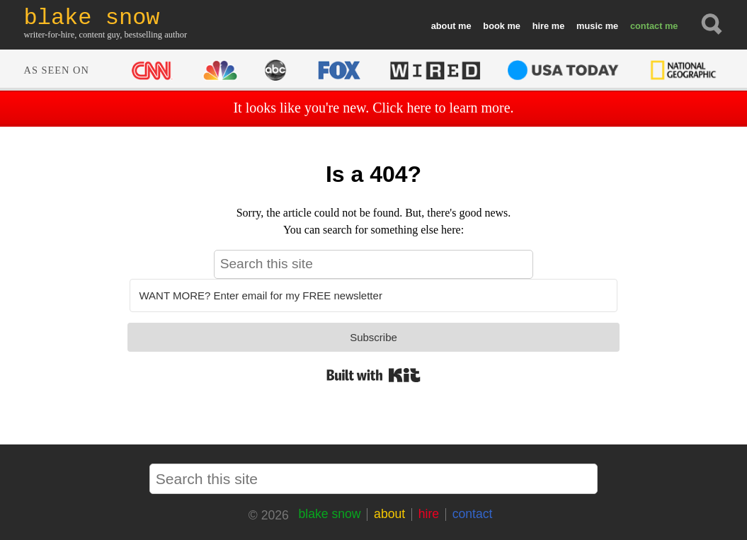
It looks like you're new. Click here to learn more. (373, 107)
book (494, 26)
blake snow (329, 514)
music (589, 26)
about (443, 26)
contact (646, 26)
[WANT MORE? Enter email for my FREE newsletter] (373, 295)
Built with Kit (373, 375)
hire (540, 26)
